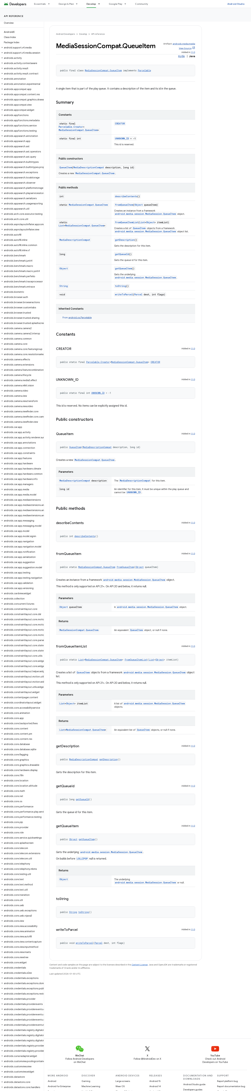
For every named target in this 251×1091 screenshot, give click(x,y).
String (63, 286)
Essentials (40, 3)
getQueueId (122, 254)
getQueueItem (123, 268)
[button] (21, 47)
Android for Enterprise (59, 1086)
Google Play (115, 3)
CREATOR (120, 123)
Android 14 (155, 1086)
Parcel (138, 294)
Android (52, 1081)
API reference (14, 16)
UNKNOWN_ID (122, 138)
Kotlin (181, 56)
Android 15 (155, 1081)
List (61, 225)
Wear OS (120, 1086)
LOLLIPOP (82, 858)
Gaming (86, 1081)
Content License (140, 964)
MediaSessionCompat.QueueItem (103, 70)
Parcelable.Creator (71, 126)
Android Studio (236, 3)
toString (120, 286)
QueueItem (65, 167)
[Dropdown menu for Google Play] (126, 4)
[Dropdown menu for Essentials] (50, 4)
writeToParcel (124, 294)
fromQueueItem (124, 204)
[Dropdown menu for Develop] (100, 4)
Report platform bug (227, 1081)
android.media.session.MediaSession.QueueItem (145, 213)
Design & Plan (66, 3)
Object (138, 204)
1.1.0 (193, 52)
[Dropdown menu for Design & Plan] (78, 4)
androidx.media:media (184, 43)
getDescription (125, 239)
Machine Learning (91, 1086)
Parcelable (144, 70)
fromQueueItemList (126, 222)
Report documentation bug (231, 1086)
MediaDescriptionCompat (88, 167)
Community (141, 3)
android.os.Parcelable (80, 317)
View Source (185, 48)
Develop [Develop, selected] (91, 3)
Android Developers (65, 34)
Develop (83, 34)
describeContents (126, 196)
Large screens (122, 1081)
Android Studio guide (194, 1084)
